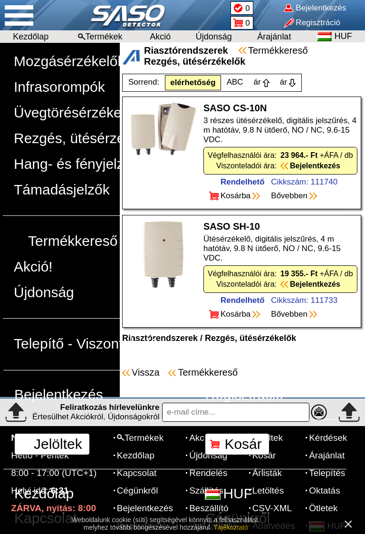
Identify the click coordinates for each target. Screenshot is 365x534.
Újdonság (214, 36)
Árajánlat (274, 36)
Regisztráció (244, 394)
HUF (228, 493)
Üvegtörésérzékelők (77, 112)
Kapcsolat (45, 518)
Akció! (33, 266)
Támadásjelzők (62, 189)
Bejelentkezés (58, 394)
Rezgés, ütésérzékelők (86, 138)
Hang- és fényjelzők (76, 164)
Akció (160, 36)
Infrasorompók (59, 87)
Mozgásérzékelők (69, 61)
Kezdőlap (30, 36)
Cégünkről (237, 518)
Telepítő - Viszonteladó (86, 343)
